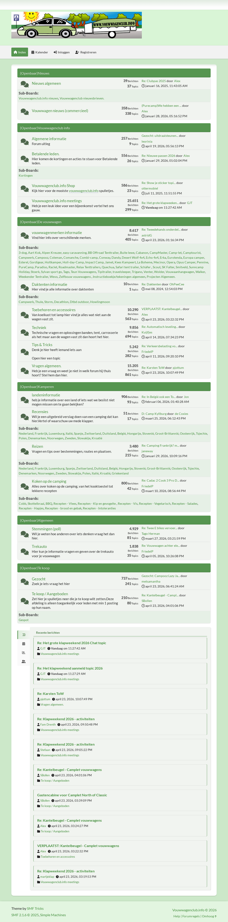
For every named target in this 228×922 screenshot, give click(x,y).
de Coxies (181, 414)
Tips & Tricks (42, 344)
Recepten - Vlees (64, 503)
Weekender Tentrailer (33, 276)
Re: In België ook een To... (159, 397)
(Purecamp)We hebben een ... (161, 105)
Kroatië (97, 438)
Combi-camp (89, 257)
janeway (147, 451)
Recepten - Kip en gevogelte (97, 503)
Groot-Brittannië (167, 433)
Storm (48, 302)
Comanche (70, 257)
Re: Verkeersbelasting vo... (159, 346)
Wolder (159, 272)
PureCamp (26, 267)
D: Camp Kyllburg (154, 414)
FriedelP (147, 351)
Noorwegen (55, 438)
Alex (177, 81)
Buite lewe (127, 252)
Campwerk (26, 257)
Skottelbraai (36, 503)
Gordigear (36, 262)
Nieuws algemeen (46, 83)
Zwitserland (92, 433)
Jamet (109, 262)
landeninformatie (46, 395)
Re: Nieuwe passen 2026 (158, 155)
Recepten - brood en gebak (63, 508)
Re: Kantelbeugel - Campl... (160, 595)
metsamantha (151, 581)
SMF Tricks (35, 908)
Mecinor (159, 262)
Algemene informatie (49, 138)
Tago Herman (151, 533)
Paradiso (41, 267)
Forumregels (191, 916)
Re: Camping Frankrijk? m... (160, 445)
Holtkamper (53, 262)
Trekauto (39, 546)
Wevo (54, 276)
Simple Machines (53, 915)
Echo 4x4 (152, 257)
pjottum (178, 367)
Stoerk (35, 272)
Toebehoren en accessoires (53, 309)
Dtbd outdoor (79, 302)
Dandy (116, 257)
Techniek (39, 327)
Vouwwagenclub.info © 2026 (194, 910)
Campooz (41, 257)
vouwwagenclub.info (83, 191)
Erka (163, 257)
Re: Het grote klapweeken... (160, 203)
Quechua (108, 267)
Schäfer (145, 267)
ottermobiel (150, 188)
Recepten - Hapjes (31, 508)
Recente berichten (48, 632)
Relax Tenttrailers (88, 267)
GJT (189, 203)
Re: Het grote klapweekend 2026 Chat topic (71, 643)
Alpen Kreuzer (52, 252)
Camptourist (192, 252)
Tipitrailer (104, 272)
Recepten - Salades (184, 503)
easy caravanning (75, 252)
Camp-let (175, 252)
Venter (148, 272)
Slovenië (148, 433)
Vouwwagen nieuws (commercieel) (60, 110)
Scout (157, 267)
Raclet (53, 267)
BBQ (49, 503)
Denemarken (37, 438)
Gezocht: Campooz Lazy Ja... (161, 576)
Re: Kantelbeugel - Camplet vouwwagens (69, 769)
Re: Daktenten (151, 284)
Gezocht (38, 579)
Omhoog (209, 916)
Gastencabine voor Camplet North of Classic (72, 795)
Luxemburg (56, 433)
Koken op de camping (49, 481)
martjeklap (47, 876)
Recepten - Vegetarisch (155, 503)
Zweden (70, 438)
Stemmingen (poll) (46, 529)
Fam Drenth (48, 724)
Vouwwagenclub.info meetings (57, 200)
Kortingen (26, 175)
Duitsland (109, 433)
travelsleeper (121, 272)
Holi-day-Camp (73, 262)
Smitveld (182, 267)
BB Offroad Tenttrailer (103, 252)
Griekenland (120, 473)
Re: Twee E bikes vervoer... (159, 528)
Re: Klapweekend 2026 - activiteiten (66, 719)
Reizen (37, 446)
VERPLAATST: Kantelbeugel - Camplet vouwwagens (78, 845)
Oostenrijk (187, 433)
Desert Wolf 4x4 (133, 257)
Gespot (23, 620)
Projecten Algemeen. (161, 276)
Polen (23, 438)
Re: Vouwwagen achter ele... (161, 545)
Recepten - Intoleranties (99, 508)
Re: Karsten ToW (153, 367)
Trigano (137, 272)
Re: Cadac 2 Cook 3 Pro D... (160, 480)
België (121, 433)
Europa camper (193, 257)
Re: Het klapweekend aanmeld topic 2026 (70, 668)
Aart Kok (34, 252)
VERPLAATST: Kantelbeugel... (162, 309)
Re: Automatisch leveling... (160, 327)
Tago (66, 272)
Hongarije (134, 433)
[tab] (23, 634)
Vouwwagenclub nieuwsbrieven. (82, 98)
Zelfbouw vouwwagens (75, 276)
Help (176, 916)
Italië (69, 433)
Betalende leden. (45, 153)
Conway (104, 257)
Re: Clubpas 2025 (154, 81)
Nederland (26, 433)
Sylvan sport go (51, 272)
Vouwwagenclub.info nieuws (38, 98)
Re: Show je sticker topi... (159, 183)
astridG (147, 235)
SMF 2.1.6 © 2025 (25, 915)
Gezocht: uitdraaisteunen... (160, 135)
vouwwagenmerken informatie (57, 232)
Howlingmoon (100, 302)
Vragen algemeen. (46, 365)
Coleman (56, 257)
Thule (39, 302)
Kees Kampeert (125, 262)
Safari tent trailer (127, 267)
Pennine (202, 262)
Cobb (22, 503)
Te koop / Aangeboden (50, 593)
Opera (171, 262)
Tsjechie (201, 433)
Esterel (23, 262)
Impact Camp (94, 262)
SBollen (147, 601)
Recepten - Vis (128, 503)
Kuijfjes (147, 332)
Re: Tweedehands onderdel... (161, 229)
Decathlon (61, 302)
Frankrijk (41, 433)
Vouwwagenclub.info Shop (53, 185)
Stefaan (45, 750)
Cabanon (142, 252)
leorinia (147, 141)
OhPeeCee (176, 284)
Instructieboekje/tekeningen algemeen (119, 276)
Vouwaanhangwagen (180, 272)
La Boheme (144, 262)
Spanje (78, 433)
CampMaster (158, 252)
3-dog (23, 252)
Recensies (40, 411)
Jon (186, 397)
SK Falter (168, 267)
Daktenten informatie (49, 284)
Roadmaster (67, 267)
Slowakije (83, 438)
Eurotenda (174, 257)
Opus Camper (186, 262)
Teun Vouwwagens (83, 272)
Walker (200, 272)
